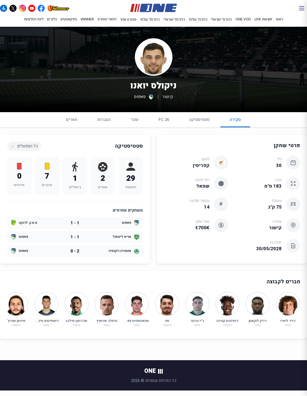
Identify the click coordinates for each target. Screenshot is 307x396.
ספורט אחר (128, 24)
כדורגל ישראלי (221, 24)
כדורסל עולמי (150, 24)
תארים (71, 125)
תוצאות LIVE (263, 23)
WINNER (87, 23)
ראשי (279, 23)
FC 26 (164, 125)
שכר (134, 125)
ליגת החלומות (34, 23)
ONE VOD (243, 23)
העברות (104, 125)
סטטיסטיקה (199, 125)
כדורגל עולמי (198, 24)
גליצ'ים (52, 23)
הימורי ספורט (107, 23)
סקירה (235, 127)
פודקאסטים (69, 23)
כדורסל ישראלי (174, 24)
